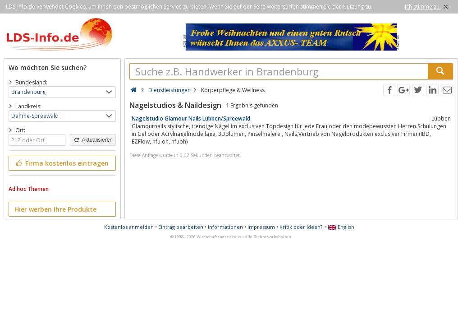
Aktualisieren (93, 140)
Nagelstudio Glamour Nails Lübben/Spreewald (191, 118)
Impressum (261, 226)
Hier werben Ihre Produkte (55, 209)
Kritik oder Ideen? (300, 226)
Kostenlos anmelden (129, 226)
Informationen (225, 226)
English (341, 226)
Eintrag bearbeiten (180, 226)
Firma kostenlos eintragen (61, 163)
